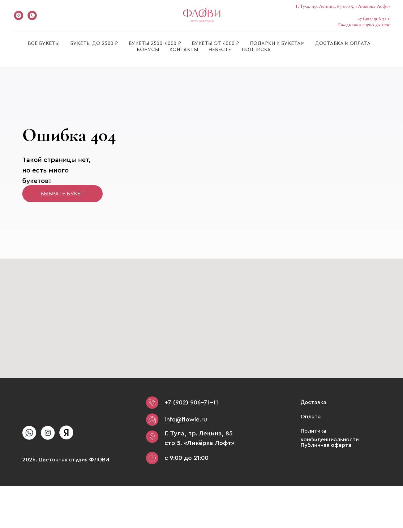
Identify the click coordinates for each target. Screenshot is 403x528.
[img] (29, 433)
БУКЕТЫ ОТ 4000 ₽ (215, 43)
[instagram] (18, 15)
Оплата (311, 416)
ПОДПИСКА (256, 49)
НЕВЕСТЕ (219, 49)
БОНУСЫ (148, 49)
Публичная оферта (326, 445)
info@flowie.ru (186, 420)
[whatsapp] (32, 15)
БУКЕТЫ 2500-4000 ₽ (155, 43)
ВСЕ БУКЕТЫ (44, 43)
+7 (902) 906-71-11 (191, 402)
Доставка (313, 402)
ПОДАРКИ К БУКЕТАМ (277, 43)
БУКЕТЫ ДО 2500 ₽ (94, 43)
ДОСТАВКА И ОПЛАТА (343, 43)
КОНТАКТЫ (183, 49)
